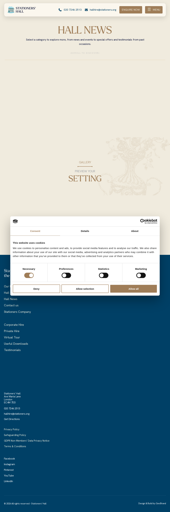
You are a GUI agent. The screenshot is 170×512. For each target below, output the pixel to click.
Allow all (133, 288)
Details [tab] (85, 231)
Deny (36, 288)
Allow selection (85, 288)
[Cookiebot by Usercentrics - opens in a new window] (142, 221)
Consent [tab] (35, 231)
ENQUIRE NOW (131, 9)
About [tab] (134, 231)
